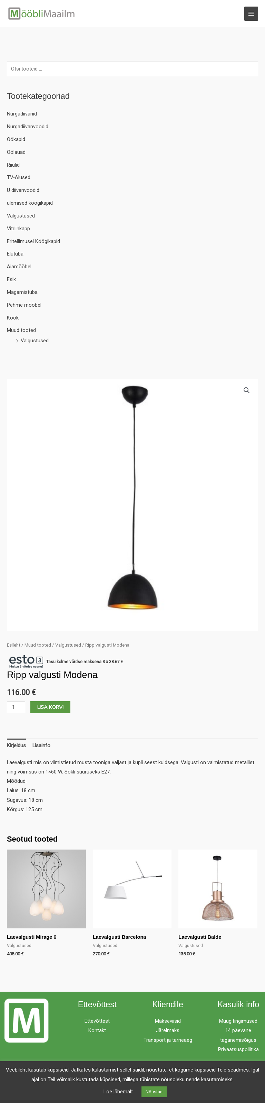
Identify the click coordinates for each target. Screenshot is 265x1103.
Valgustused (21, 216)
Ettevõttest (97, 1021)
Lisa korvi (50, 707)
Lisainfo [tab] (41, 745)
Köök (13, 318)
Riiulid (13, 165)
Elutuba (15, 254)
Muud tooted (21, 330)
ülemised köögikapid (30, 203)
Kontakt (97, 1030)
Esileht (13, 645)
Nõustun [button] (154, 1091)
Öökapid (16, 139)
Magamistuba (22, 292)
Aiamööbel (19, 266)
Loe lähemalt (118, 1091)
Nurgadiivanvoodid (27, 126)
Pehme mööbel (24, 305)
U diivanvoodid (23, 190)
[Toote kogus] (16, 707)
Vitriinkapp (18, 228)
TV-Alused (18, 177)
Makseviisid (168, 1021)
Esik (11, 279)
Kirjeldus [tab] (16, 745)
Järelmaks (167, 1030)
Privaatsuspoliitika (238, 1049)
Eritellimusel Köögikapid (33, 241)
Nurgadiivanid (22, 114)
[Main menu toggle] (251, 13)
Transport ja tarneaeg (168, 1040)
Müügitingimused (238, 1021)
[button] (247, 390)
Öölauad (16, 152)
